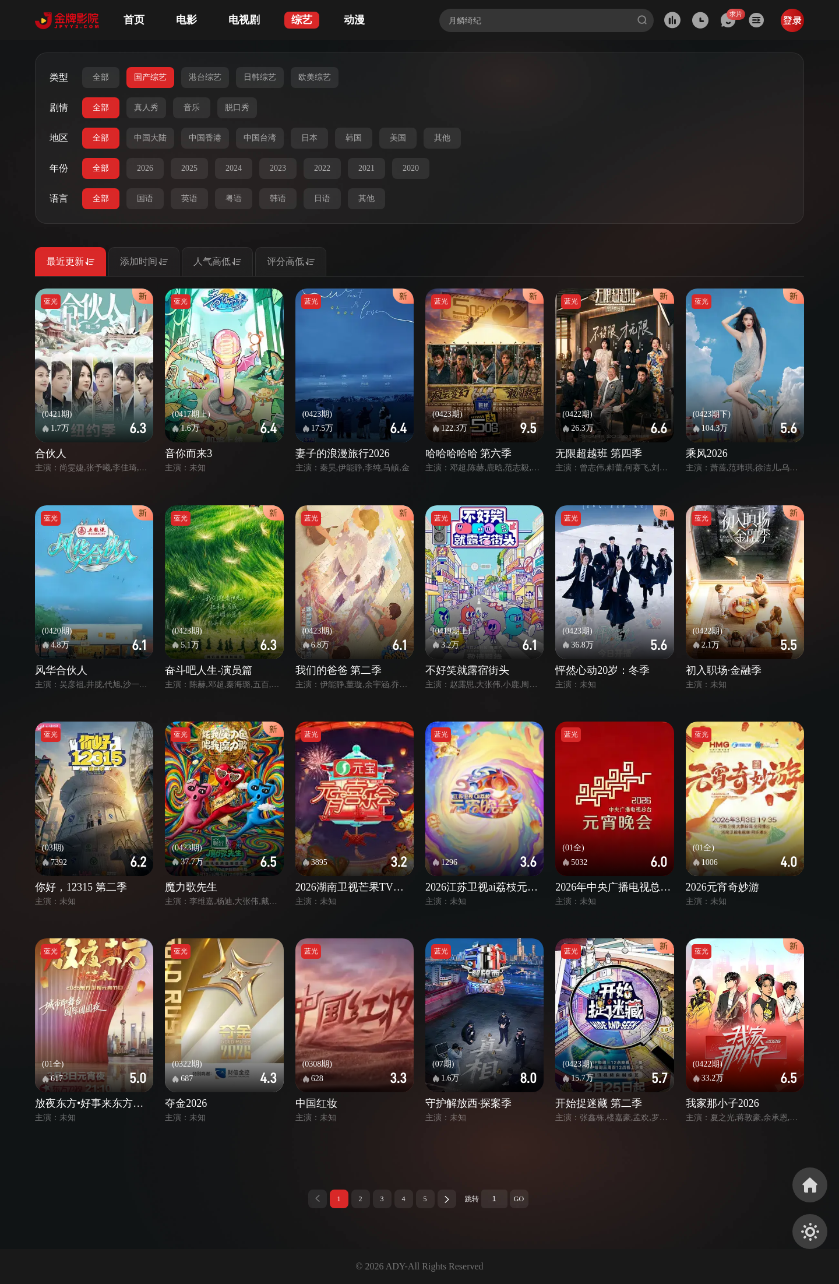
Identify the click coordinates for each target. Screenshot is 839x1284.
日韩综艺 (260, 77)
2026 (145, 168)
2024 (233, 168)
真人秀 (146, 107)
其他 (442, 137)
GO (519, 1199)
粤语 (233, 198)
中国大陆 (150, 137)
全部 (101, 77)
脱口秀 (237, 107)
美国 (398, 137)
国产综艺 (150, 77)
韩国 (354, 137)
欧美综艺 (314, 77)
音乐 (192, 107)
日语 (322, 198)
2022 (322, 168)
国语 (145, 198)
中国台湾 (260, 137)
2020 (411, 168)
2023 (278, 168)
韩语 (278, 198)
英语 (189, 198)
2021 (366, 168)
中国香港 (205, 137)
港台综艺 (205, 77)
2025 (189, 168)
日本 (309, 137)
